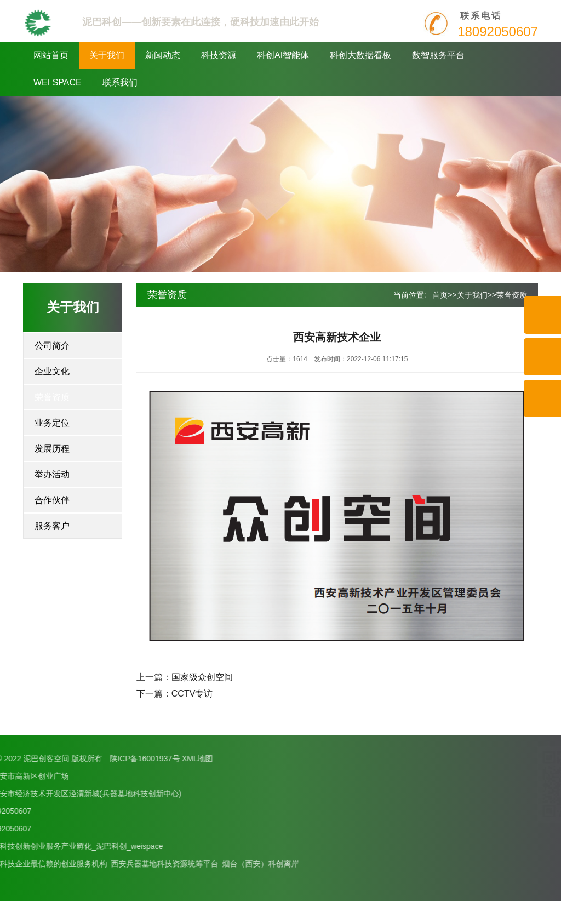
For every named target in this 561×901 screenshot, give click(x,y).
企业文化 (52, 371)
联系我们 (120, 82)
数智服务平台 (438, 55)
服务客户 (52, 526)
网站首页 (50, 55)
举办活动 (52, 474)
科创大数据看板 (360, 55)
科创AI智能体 (283, 55)
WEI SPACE (57, 82)
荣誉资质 (52, 397)
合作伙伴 (52, 500)
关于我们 (106, 55)
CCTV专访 (192, 693)
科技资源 (218, 55)
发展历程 (52, 448)
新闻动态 (162, 55)
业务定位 (52, 422)
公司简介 (52, 345)
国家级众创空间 (202, 677)
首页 (440, 294)
